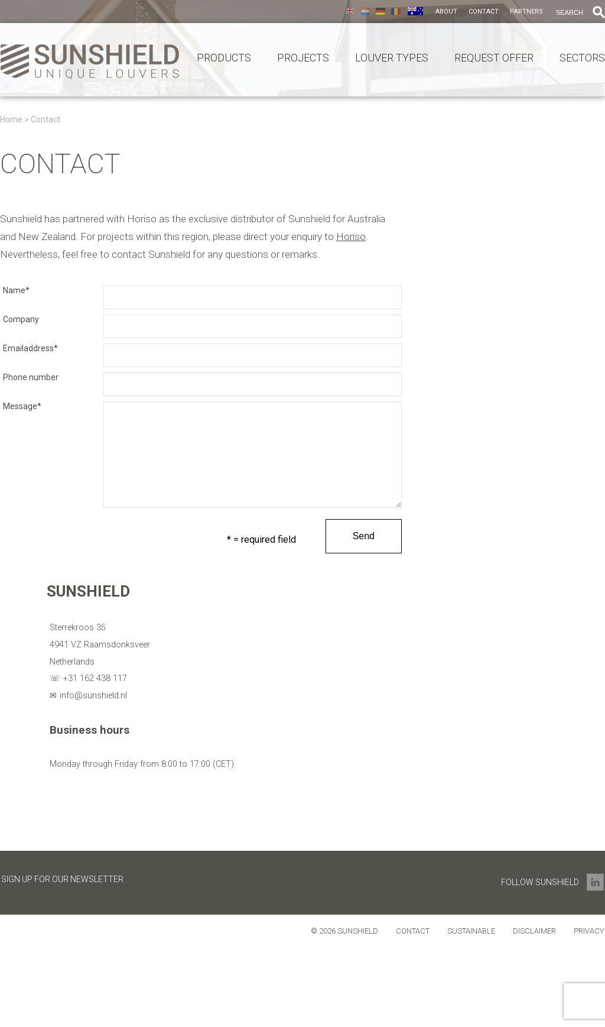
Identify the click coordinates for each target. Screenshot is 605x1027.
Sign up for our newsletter (62, 879)
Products (224, 58)
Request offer (494, 58)
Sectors (582, 58)
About (446, 11)
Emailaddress (30, 348)
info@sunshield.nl (93, 696)
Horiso (351, 236)
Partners (526, 11)
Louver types (391, 58)
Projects (303, 58)
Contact (484, 11)
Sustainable (471, 930)
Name (16, 290)
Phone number (30, 377)
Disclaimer (534, 930)
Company (21, 319)
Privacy (589, 930)
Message (22, 406)
